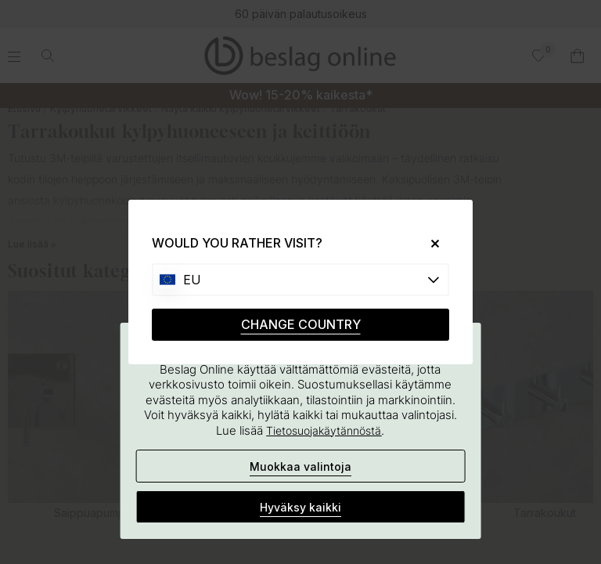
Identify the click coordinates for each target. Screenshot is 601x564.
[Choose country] (300, 279)
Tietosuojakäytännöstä (323, 430)
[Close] (429, 243)
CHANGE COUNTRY (301, 324)
